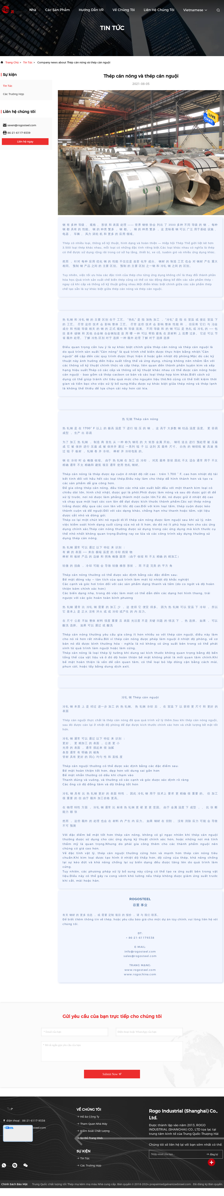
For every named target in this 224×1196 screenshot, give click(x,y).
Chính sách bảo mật (14, 1184)
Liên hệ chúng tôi (159, 10)
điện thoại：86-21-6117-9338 (24, 1120)
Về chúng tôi (124, 10)
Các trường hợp (13, 94)
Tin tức (27, 62)
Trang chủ (12, 62)
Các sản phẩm (57, 10)
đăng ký (212, 1154)
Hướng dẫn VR (91, 10)
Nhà (32, 10)
